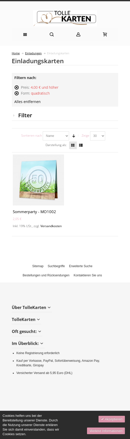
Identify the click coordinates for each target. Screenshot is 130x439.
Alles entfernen (27, 101)
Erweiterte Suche (80, 266)
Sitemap (38, 266)
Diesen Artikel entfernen (16, 89)
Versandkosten (51, 226)
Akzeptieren (113, 419)
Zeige (85, 135)
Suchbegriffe (56, 266)
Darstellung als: (56, 145)
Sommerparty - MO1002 (34, 211)
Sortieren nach (31, 135)
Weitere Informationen (106, 431)
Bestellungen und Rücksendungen (46, 275)
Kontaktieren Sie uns (88, 275)
